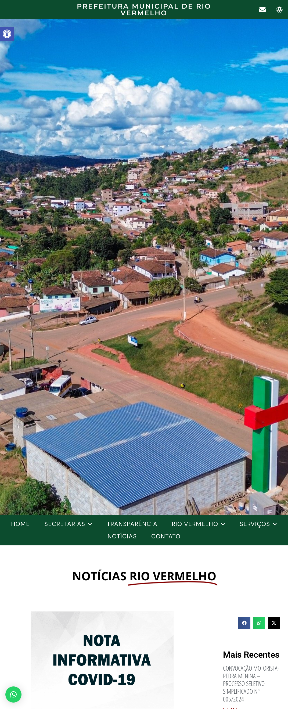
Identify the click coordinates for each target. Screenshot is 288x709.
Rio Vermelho (198, 524)
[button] (7, 34)
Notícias (122, 536)
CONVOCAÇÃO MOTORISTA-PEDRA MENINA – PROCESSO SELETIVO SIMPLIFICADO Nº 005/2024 (251, 683)
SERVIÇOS (258, 524)
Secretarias (68, 524)
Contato (166, 536)
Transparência (132, 524)
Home (20, 524)
